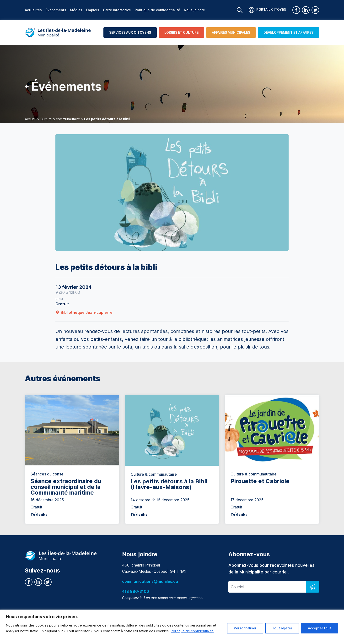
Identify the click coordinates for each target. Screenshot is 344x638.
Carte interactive (117, 10)
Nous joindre (194, 10)
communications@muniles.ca (150, 581)
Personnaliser (245, 628)
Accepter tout (319, 628)
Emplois (92, 10)
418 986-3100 (135, 591)
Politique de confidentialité (192, 631)
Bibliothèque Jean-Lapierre (84, 312)
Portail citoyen (267, 10)
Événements (56, 10)
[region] (172, 624)
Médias (76, 10)
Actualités (33, 10)
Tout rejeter (282, 628)
